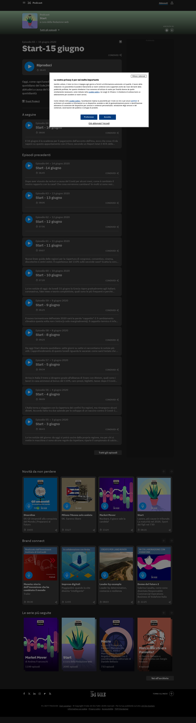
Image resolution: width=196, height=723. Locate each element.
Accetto (107, 117)
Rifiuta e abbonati (138, 76)
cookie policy (94, 92)
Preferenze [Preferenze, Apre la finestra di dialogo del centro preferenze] (89, 117)
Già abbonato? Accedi (99, 123)
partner (134, 101)
